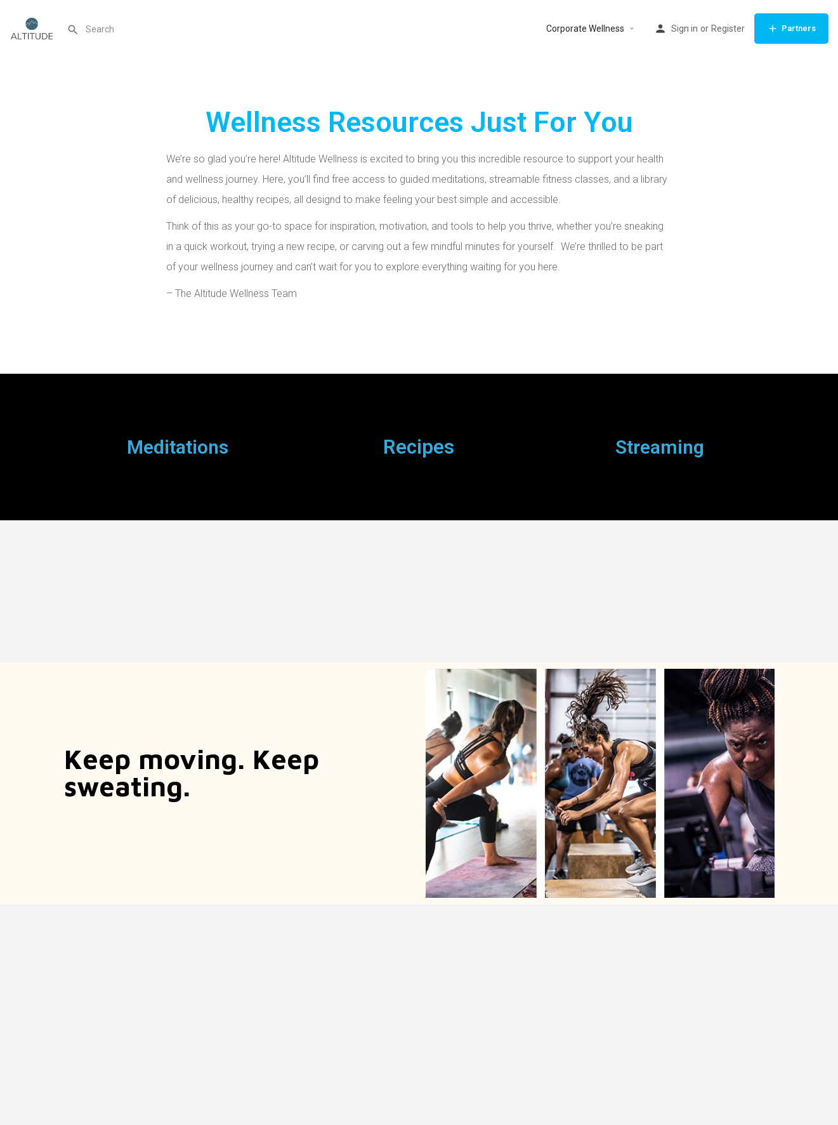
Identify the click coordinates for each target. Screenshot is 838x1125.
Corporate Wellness (585, 28)
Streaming (659, 447)
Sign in (684, 28)
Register (728, 28)
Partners (791, 28)
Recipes (418, 447)
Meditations (177, 447)
